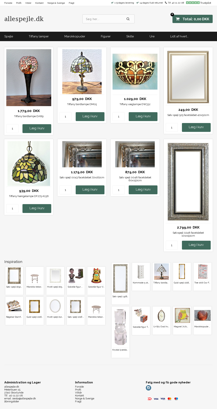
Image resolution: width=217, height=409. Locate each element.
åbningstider (11, 401)
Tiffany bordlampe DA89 (29, 116)
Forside (8, 3)
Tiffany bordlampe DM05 (82, 104)
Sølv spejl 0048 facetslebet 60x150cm (135, 179)
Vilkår (28, 3)
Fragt (71, 3)
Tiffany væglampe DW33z (135, 104)
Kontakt (39, 3)
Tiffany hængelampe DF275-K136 (29, 196)
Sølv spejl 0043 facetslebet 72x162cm (82, 177)
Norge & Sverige (56, 3)
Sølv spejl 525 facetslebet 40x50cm (188, 115)
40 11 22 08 (178, 2)
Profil (18, 3)
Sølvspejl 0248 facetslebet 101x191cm (188, 234)
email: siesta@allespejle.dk (20, 398)
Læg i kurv (37, 128)
